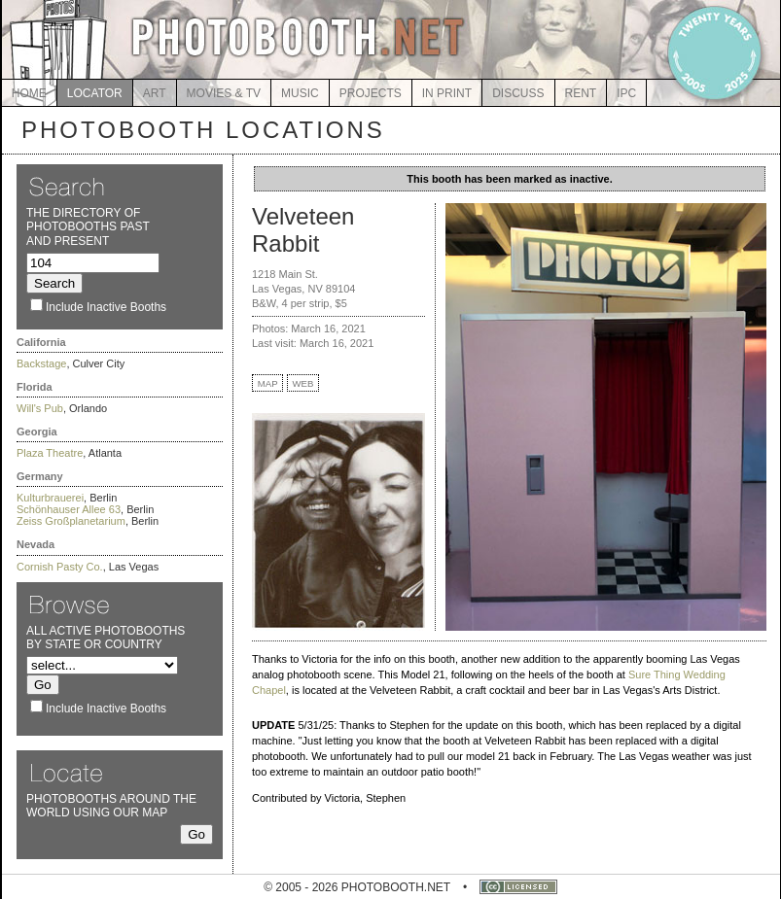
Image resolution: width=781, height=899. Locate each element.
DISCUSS (518, 93)
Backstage (41, 363)
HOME (29, 93)
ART (154, 93)
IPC (626, 93)
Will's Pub (40, 408)
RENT (581, 93)
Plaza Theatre (50, 453)
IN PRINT (447, 93)
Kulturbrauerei (50, 497)
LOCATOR (95, 93)
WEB (303, 383)
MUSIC (300, 93)
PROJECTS (370, 93)
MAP (268, 383)
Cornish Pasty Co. (60, 566)
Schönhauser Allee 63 (69, 509)
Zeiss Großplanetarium (71, 521)
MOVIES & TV (224, 93)
